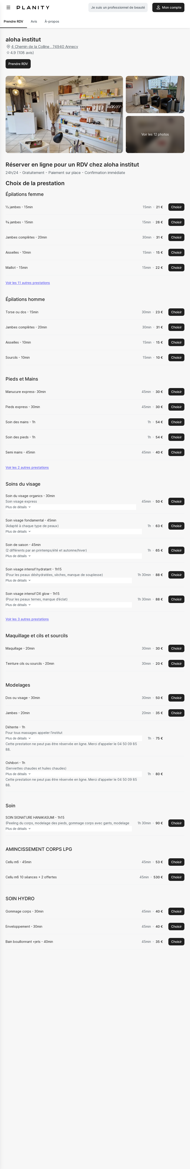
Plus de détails (26, 518)
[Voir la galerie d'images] (155, 134)
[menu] (8, 7)
